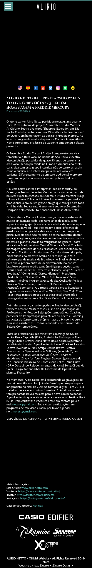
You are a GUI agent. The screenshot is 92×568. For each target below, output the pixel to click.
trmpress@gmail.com (23, 411)
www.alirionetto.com (34, 488)
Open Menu (8, 6)
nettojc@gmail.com (24, 404)
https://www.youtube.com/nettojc (39, 491)
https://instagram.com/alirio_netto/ (42, 498)
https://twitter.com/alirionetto (36, 495)
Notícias (38, 505)
